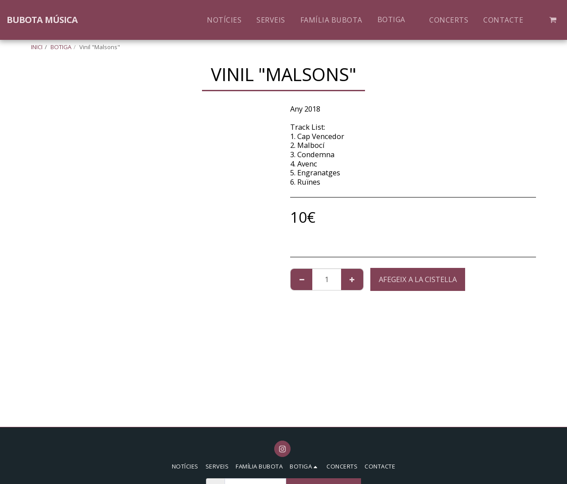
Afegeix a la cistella (418, 279)
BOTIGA (60, 47)
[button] (553, 20)
